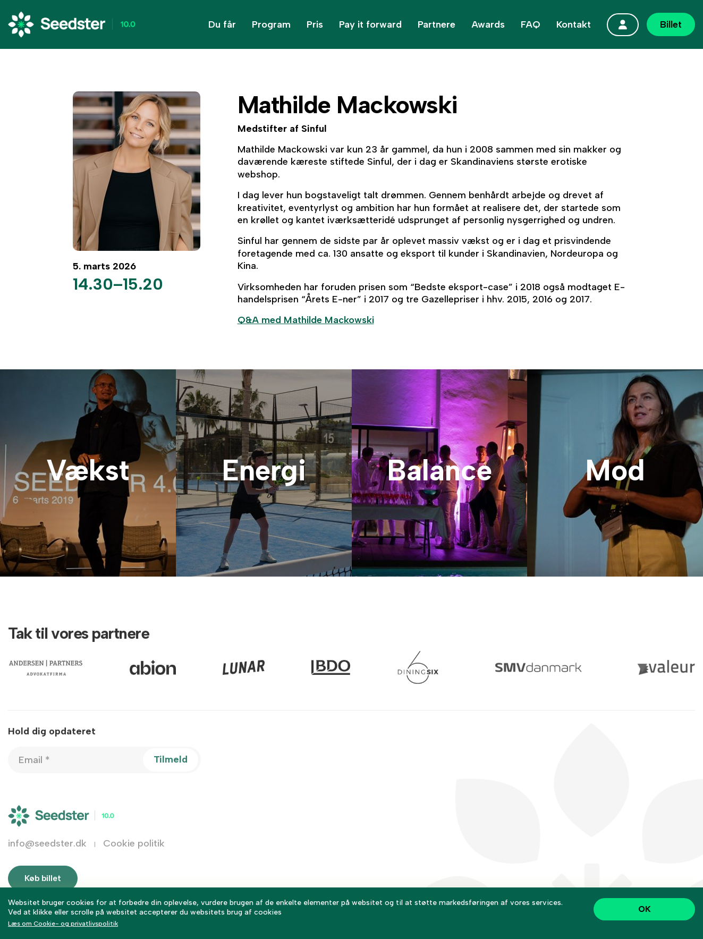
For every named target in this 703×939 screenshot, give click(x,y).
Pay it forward (370, 24)
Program (271, 24)
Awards (488, 24)
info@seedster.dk (47, 852)
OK (644, 909)
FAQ (530, 24)
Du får (222, 24)
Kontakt (573, 24)
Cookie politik (134, 852)
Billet (671, 24)
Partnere (436, 24)
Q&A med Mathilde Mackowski (306, 320)
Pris (315, 24)
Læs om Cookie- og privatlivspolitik (63, 923)
